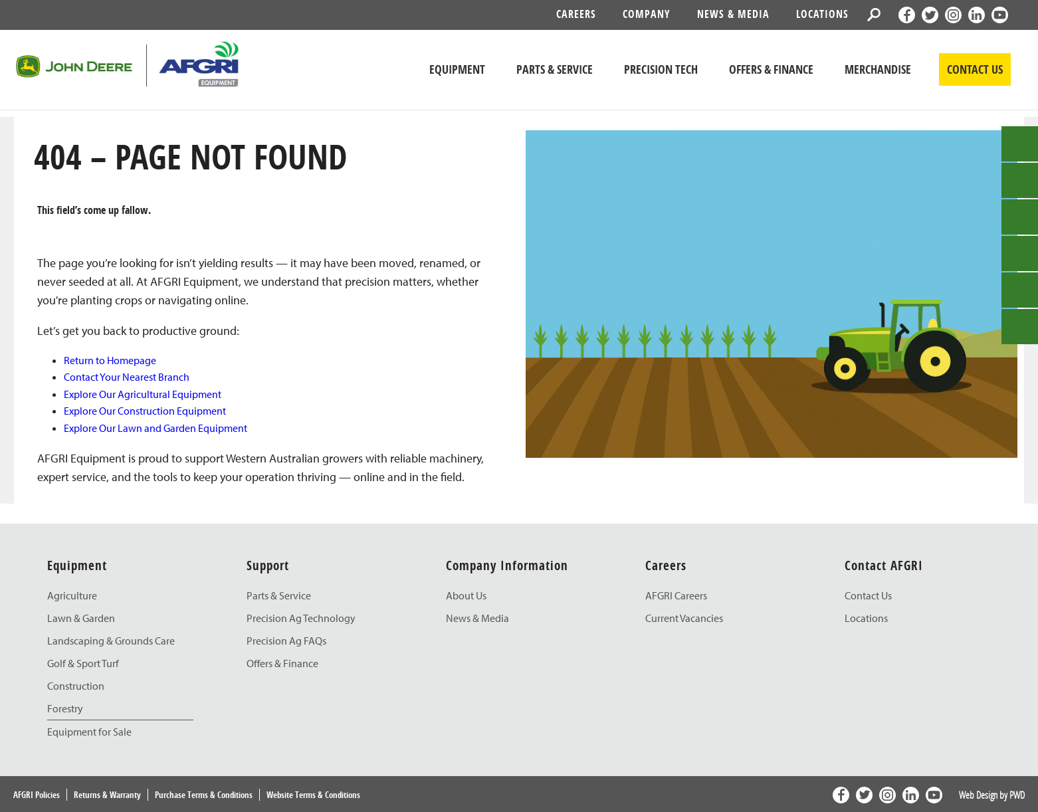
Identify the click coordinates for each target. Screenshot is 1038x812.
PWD (1017, 794)
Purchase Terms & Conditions (204, 795)
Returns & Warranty (107, 795)
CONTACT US (975, 69)
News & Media (733, 14)
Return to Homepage (110, 360)
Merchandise (878, 69)
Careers (576, 14)
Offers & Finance (771, 69)
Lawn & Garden (81, 618)
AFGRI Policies (36, 795)
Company (647, 14)
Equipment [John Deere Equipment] (457, 69)
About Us (466, 595)
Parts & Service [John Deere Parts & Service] (554, 69)
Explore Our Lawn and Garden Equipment (155, 428)
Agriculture (72, 595)
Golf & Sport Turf (83, 663)
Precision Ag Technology (301, 618)
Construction (75, 685)
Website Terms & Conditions (313, 795)
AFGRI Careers (676, 595)
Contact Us (868, 595)
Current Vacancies (684, 618)
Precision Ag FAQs (286, 640)
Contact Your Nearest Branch (126, 376)
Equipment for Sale (89, 731)
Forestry (65, 708)
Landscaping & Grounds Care (111, 640)
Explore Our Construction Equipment (145, 410)
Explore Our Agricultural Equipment (142, 394)
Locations (822, 14)
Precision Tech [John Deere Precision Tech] (661, 69)
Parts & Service (279, 595)
